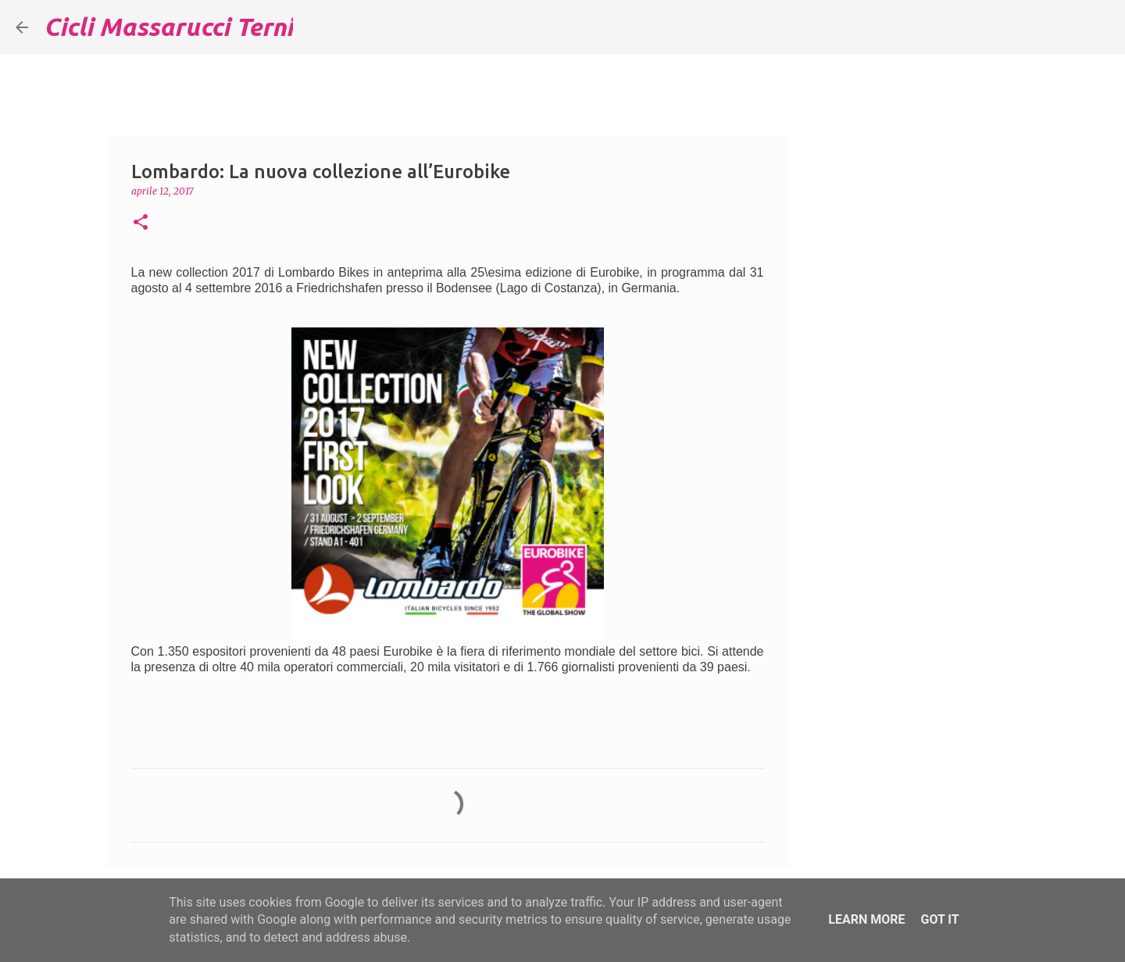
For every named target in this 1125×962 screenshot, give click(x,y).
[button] (140, 223)
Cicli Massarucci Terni (168, 27)
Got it (939, 919)
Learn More (866, 919)
